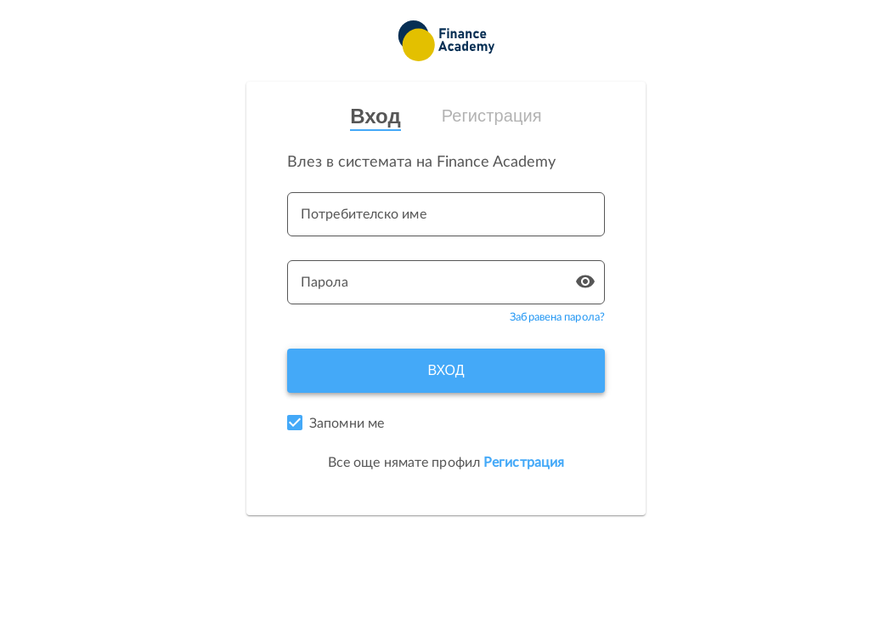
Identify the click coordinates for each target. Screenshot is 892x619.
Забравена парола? (557, 317)
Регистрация (492, 115)
